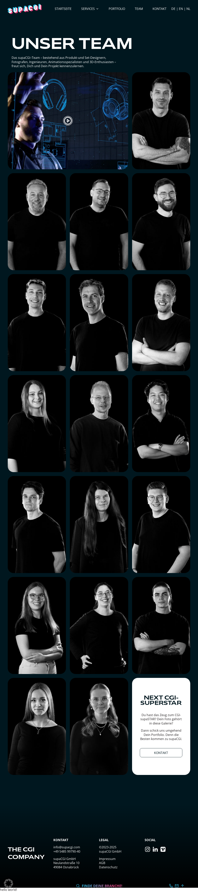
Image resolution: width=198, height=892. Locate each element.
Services (90, 9)
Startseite (63, 9)
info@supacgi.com (66, 847)
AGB (102, 863)
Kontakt (159, 9)
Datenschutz (108, 867)
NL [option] (188, 9)
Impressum (107, 859)
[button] (8, 883)
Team (139, 9)
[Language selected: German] (180, 9)
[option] (179, 8)
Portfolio (117, 9)
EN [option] (181, 9)
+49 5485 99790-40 (66, 851)
